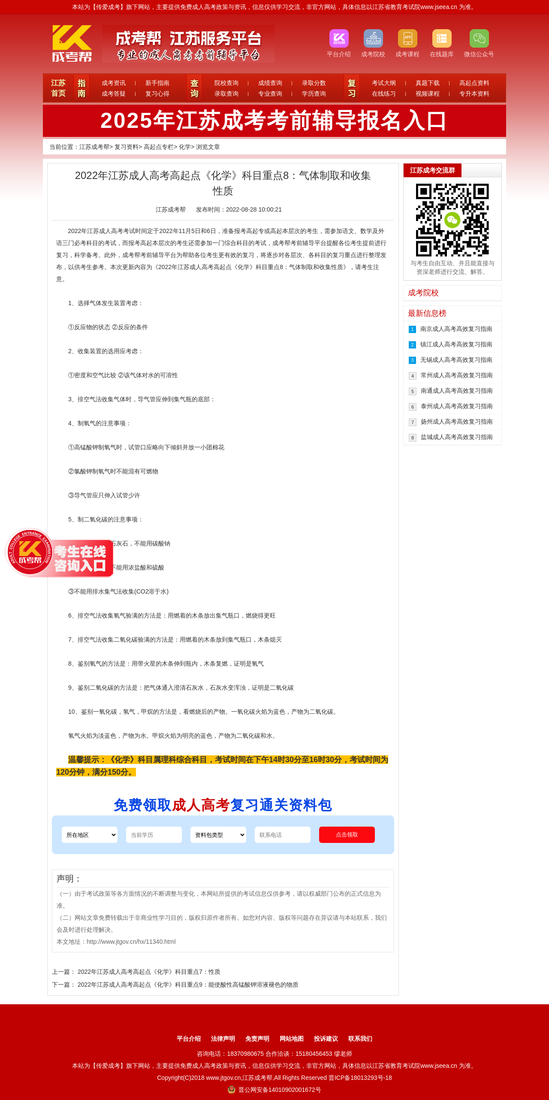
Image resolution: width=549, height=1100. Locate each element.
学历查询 (314, 93)
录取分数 (314, 82)
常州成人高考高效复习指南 (457, 375)
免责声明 (257, 1038)
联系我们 (360, 1038)
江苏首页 (58, 88)
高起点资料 (474, 82)
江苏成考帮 (94, 146)
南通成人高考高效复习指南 (457, 390)
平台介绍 (189, 1038)
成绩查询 (270, 82)
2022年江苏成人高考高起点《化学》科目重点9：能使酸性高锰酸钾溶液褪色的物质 (188, 984)
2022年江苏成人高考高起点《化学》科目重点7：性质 (149, 971)
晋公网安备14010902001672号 (274, 1089)
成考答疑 (114, 93)
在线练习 (384, 93)
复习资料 (127, 146)
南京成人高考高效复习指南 (456, 328)
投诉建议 (326, 1038)
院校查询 (226, 82)
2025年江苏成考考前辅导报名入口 (274, 121)
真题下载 (428, 82)
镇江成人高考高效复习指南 (456, 344)
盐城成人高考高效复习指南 (457, 436)
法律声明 (223, 1038)
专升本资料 (474, 93)
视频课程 (428, 93)
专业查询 (270, 93)
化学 (185, 146)
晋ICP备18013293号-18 (360, 1077)
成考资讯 (114, 82)
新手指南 (157, 82)
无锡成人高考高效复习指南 (456, 359)
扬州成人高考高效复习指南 (457, 421)
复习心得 (157, 93)
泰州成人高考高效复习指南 (457, 406)
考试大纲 (384, 82)
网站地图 (292, 1038)
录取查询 (226, 93)
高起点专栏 (159, 146)
